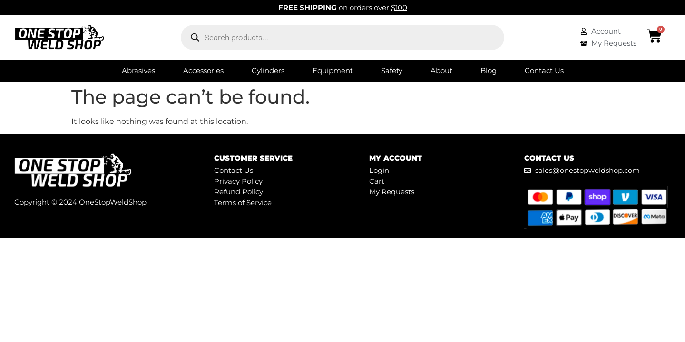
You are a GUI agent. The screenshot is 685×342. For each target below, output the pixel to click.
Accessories (203, 70)
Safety (391, 70)
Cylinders (268, 70)
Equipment (333, 70)
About (441, 70)
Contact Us (544, 70)
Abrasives (138, 70)
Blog (488, 70)
